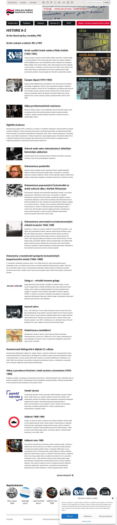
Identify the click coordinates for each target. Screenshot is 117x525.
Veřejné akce (13, 23)
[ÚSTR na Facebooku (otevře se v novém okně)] (43, 2)
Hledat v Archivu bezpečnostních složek (93, 23)
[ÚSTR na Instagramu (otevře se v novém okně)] (55, 2)
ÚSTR (69, 23)
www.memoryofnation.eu (33, 404)
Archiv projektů (65, 475)
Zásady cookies (86, 521)
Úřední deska (12, 2)
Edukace (41, 23)
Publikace (27, 23)
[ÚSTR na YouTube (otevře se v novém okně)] (47, 2)
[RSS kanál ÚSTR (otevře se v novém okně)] (68, 2)
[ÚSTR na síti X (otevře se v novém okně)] (51, 2)
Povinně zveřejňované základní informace (56, 519)
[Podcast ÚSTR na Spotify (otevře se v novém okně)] (59, 2)
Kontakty (24, 2)
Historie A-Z (55, 23)
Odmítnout (88, 516)
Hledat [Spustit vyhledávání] (106, 2)
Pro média (34, 2)
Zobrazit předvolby (105, 516)
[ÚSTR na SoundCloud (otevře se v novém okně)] (63, 2)
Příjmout (70, 516)
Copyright (9, 519)
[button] (113, 498)
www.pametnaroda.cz (58, 401)
